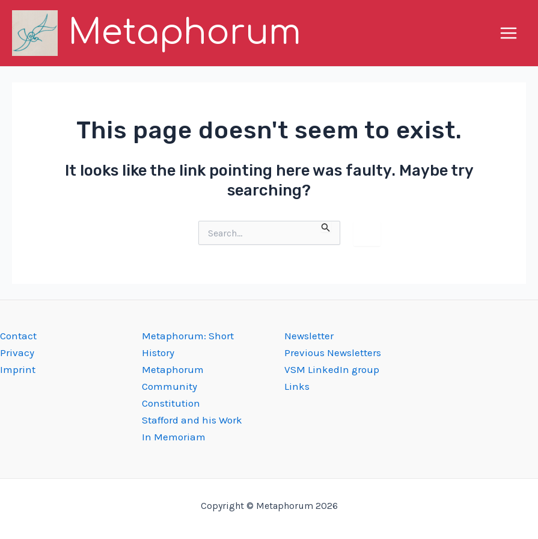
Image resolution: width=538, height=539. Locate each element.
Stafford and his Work (192, 420)
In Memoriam (174, 437)
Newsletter (309, 336)
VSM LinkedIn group (331, 369)
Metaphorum (184, 33)
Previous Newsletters (332, 352)
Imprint (17, 369)
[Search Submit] (326, 226)
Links (297, 386)
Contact (18, 336)
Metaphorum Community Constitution (173, 386)
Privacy (17, 352)
